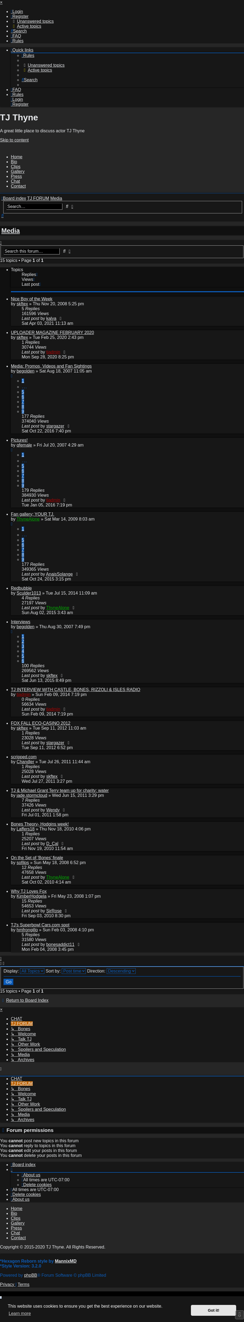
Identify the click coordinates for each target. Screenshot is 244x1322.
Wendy (53, 810)
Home (16, 157)
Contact (18, 186)
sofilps (23, 862)
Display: (24, 971)
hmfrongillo (27, 930)
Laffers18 (25, 829)
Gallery (18, 171)
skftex (22, 303)
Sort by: (66, 971)
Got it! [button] (213, 1310)
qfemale (24, 445)
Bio (14, 161)
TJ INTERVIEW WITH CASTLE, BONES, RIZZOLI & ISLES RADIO (75, 689)
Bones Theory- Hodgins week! (40, 824)
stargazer (55, 426)
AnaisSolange (59, 574)
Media (10, 230)
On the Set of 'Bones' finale (37, 857)
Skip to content (14, 140)
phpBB (30, 1275)
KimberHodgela (31, 896)
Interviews (20, 622)
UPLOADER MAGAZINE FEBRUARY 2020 (52, 332)
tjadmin (53, 352)
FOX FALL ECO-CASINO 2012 (40, 723)
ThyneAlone (28, 519)
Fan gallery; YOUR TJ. (32, 514)
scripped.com (24, 757)
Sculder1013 (29, 593)
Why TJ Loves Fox (29, 891)
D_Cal (52, 843)
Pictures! (19, 440)
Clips (16, 166)
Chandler (25, 761)
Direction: (111, 971)
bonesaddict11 (60, 944)
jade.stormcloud (32, 795)
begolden (25, 371)
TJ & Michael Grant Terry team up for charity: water (60, 790)
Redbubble (21, 588)
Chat (15, 181)
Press (16, 176)
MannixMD (66, 1261)
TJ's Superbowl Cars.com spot (40, 925)
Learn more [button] (20, 1313)
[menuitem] (17, 11)
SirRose (54, 911)
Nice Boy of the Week (32, 299)
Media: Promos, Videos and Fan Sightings (51, 366)
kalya (51, 318)
